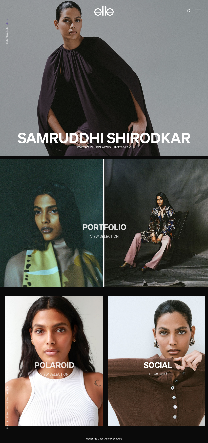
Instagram (122, 147)
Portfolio (85, 147)
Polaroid (103, 147)
